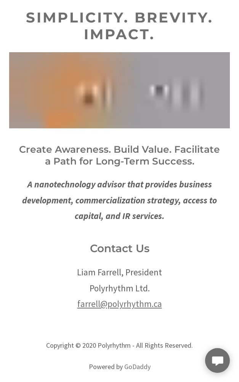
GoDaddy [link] (137, 366)
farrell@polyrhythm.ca (119, 303)
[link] (119, 26)
